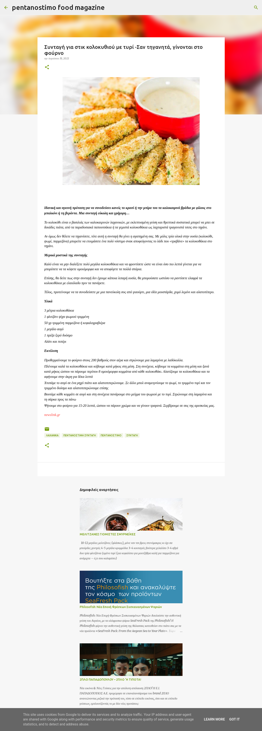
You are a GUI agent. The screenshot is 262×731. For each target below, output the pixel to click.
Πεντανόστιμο (111, 435)
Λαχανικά (52, 435)
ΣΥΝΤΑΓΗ (132, 435)
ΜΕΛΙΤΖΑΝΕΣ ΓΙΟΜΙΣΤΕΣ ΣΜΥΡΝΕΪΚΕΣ (108, 534)
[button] (46, 67)
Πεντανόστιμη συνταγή (79, 435)
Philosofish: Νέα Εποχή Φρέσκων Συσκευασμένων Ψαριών (121, 607)
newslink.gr (52, 415)
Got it (234, 719)
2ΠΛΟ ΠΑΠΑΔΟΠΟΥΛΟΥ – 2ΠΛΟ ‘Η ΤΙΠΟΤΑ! (110, 679)
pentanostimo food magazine (58, 7)
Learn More (214, 719)
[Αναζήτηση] (110, 7)
